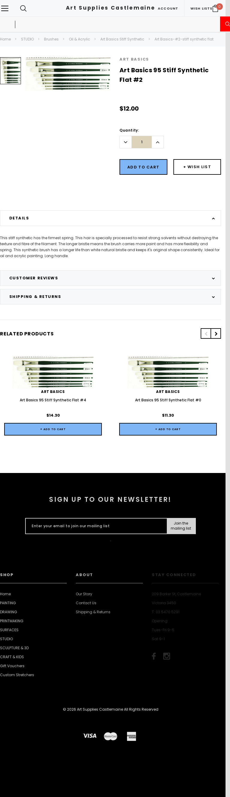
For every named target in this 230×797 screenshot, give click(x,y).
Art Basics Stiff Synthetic (122, 39)
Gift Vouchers (12, 665)
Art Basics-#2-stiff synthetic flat (184, 39)
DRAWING (8, 611)
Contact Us (86, 602)
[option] (10, 73)
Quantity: (129, 130)
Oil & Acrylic (79, 39)
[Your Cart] (215, 8)
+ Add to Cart (53, 429)
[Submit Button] (181, 526)
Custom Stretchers (17, 674)
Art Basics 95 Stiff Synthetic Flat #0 (168, 400)
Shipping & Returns (93, 611)
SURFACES (9, 629)
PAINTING (8, 602)
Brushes (51, 39)
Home (5, 39)
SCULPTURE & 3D (14, 647)
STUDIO (27, 39)
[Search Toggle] (23, 8)
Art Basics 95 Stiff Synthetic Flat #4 (53, 400)
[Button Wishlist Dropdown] (197, 167)
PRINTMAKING (11, 620)
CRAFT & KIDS (12, 656)
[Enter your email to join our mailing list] (95, 526)
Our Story (84, 593)
